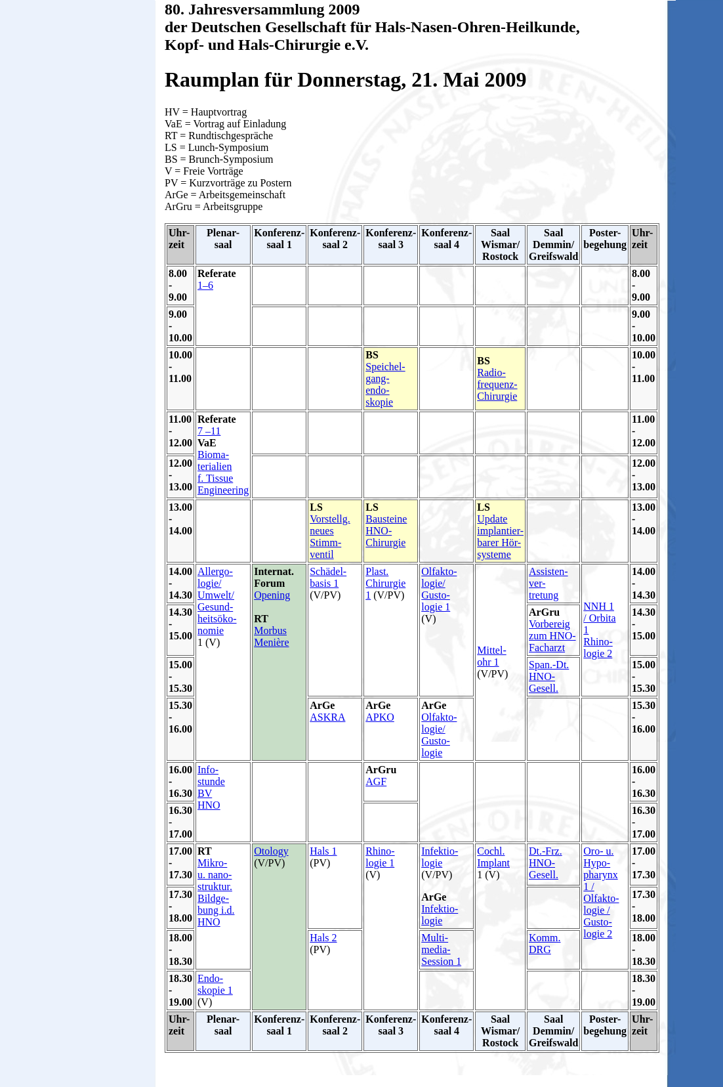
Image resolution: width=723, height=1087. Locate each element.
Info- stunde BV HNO (211, 787)
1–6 (205, 285)
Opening (272, 595)
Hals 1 (323, 851)
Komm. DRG (544, 943)
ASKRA (327, 717)
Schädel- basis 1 (328, 577)
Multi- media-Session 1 (441, 949)
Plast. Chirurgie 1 (385, 583)
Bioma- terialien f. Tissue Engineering (223, 472)
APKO (379, 717)
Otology (271, 851)
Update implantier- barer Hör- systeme (500, 536)
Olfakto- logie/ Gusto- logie (439, 735)
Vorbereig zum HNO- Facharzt (552, 635)
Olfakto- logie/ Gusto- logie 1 (439, 589)
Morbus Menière (271, 636)
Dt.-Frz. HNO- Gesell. (545, 862)
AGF (375, 781)
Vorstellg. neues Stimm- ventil (330, 536)
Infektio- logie (439, 856)
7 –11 (208, 431)
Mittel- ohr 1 (491, 656)
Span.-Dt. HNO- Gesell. (549, 676)
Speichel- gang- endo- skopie (385, 384)
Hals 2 (323, 937)
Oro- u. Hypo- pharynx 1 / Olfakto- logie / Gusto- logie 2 (601, 892)
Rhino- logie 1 (379, 856)
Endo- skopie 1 (215, 984)
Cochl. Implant (493, 856)
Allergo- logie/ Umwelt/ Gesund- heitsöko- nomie (217, 601)
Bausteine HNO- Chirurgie (386, 530)
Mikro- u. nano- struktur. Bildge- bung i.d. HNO (215, 892)
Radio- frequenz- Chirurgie (497, 384)
